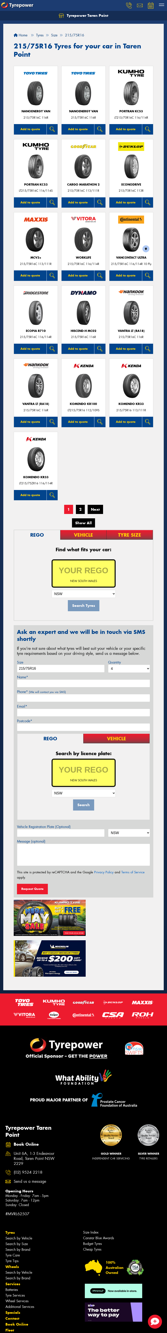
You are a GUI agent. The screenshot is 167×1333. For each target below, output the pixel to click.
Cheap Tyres (92, 1206)
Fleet (9, 1287)
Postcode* (24, 721)
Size (20, 662)
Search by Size (16, 1201)
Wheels (12, 1224)
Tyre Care (12, 1212)
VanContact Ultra (131, 257)
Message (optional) (31, 841)
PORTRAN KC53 (131, 111)
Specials (12, 1269)
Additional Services (19, 1264)
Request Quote (32, 889)
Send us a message (30, 1138)
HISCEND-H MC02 (83, 331)
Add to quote (30, 129)
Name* (22, 677)
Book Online (16, 1281)
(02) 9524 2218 (28, 1129)
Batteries (11, 1247)
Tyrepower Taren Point (83, 15)
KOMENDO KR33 (131, 404)
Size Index (91, 1189)
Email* (22, 706)
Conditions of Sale (58, 1326)
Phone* (41, 692)
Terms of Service (133, 872)
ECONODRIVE (131, 184)
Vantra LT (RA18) (131, 331)
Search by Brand (17, 1207)
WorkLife (83, 257)
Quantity (114, 662)
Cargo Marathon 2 (83, 184)
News (10, 1299)
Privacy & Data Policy (31, 1326)
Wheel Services (16, 1258)
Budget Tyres (92, 1201)
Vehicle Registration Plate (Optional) (44, 826)
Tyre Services (15, 1252)
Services (12, 1241)
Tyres (10, 1189)
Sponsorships (17, 1293)
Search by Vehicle (18, 1195)
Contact (12, 1275)
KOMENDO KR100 (83, 404)
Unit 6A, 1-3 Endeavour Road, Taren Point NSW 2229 (34, 1115)
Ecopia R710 (36, 331)
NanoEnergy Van (36, 111)
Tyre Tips (11, 1218)
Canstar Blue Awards (98, 1195)
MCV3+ (35, 257)
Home (20, 35)
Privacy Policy (104, 872)
